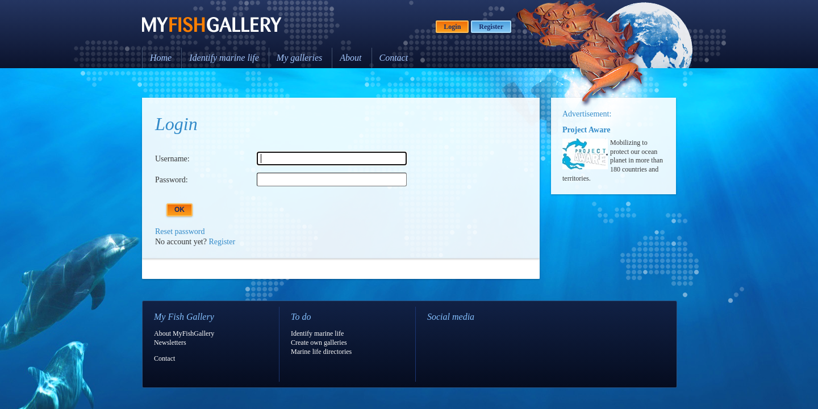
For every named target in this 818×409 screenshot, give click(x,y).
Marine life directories (321, 352)
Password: (171, 180)
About (350, 57)
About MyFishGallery (184, 333)
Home (161, 57)
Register (491, 27)
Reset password (180, 231)
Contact (393, 57)
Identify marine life (224, 57)
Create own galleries (319, 343)
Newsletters (170, 343)
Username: (172, 159)
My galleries (299, 57)
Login (452, 27)
